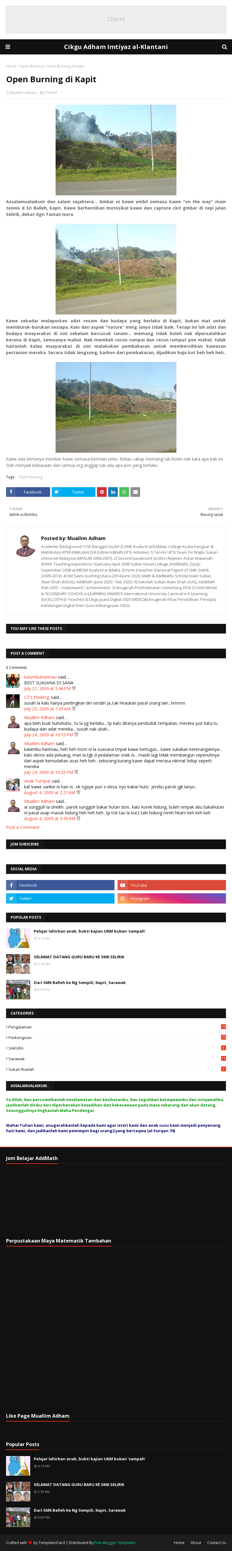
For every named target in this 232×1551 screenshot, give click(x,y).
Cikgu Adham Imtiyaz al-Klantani (116, 47)
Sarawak (117, 1058)
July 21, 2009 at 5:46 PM (48, 688)
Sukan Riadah (117, 1069)
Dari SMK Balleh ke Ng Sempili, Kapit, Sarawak (80, 982)
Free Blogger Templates (114, 1542)
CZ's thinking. (37, 697)
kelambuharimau (40, 677)
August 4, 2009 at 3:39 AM (50, 818)
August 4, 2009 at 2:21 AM (50, 792)
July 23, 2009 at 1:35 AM (48, 709)
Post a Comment (23, 827)
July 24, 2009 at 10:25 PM (49, 772)
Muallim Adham (23, 92)
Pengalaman (117, 1027)
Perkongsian (117, 1037)
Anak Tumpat (37, 781)
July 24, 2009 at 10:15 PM (49, 735)
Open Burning (32, 66)
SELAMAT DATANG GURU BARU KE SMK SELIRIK (79, 957)
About (196, 1542)
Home (11, 66)
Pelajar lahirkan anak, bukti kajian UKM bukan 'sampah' (90, 931)
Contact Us (216, 1542)
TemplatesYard (52, 1542)
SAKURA (117, 1048)
